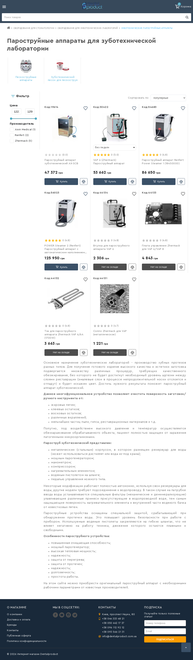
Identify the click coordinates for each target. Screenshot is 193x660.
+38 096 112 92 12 (113, 627)
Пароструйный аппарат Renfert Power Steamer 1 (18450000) (163, 162)
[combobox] (114, 148)
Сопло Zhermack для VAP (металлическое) (110, 333)
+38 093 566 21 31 (113, 632)
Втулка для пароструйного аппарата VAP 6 (111, 247)
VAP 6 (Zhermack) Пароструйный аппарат (109, 162)
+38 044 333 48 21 (113, 618)
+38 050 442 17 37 (113, 623)
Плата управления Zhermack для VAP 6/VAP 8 (161, 247)
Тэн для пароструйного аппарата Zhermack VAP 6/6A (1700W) (63, 334)
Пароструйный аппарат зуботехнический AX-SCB (61, 162)
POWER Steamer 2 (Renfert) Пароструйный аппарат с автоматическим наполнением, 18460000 (65, 249)
